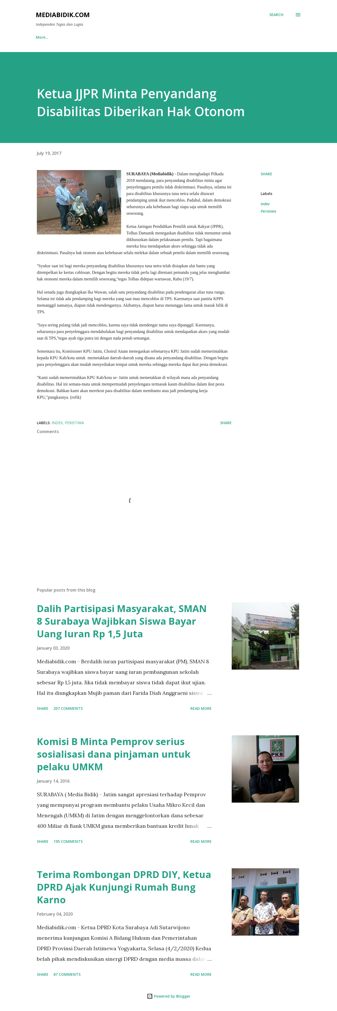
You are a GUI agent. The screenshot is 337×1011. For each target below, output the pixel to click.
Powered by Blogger (168, 996)
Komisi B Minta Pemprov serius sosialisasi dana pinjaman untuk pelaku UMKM (114, 754)
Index (265, 203)
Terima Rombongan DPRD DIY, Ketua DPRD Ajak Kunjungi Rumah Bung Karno (124, 887)
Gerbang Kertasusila (158, 37)
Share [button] (266, 173)
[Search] (276, 15)
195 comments (68, 841)
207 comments (68, 708)
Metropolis (202, 37)
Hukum (234, 37)
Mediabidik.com (63, 14)
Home (41, 37)
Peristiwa (268, 211)
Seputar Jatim (111, 37)
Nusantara (72, 37)
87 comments (67, 974)
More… (263, 37)
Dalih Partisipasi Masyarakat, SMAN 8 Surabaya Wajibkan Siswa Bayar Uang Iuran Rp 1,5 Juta (122, 621)
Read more (201, 708)
